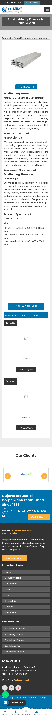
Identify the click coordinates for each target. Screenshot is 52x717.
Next (44, 476)
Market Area (10, 612)
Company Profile (12, 578)
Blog (6, 595)
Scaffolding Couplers (14, 640)
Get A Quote (26, 86)
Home (7, 572)
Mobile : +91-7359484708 (15, 673)
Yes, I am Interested (26, 306)
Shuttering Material (13, 634)
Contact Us (10, 601)
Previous (8, 476)
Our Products (11, 583)
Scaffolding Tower (13, 646)
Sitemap (8, 606)
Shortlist (10, 323)
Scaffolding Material (14, 651)
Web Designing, (43, 708)
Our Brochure (32, 3)
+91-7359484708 (12, 2)
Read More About (15, 558)
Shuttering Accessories (15, 628)
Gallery (8, 589)
